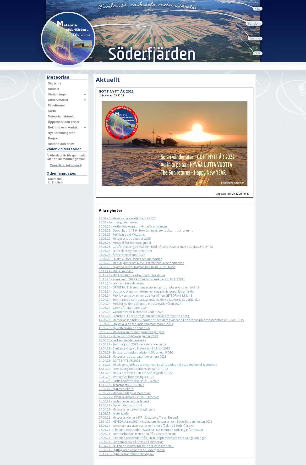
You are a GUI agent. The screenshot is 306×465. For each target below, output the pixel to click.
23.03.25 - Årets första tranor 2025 (122, 255)
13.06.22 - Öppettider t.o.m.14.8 (120, 405)
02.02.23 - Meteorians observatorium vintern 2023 (132, 356)
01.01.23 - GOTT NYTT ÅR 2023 (119, 361)
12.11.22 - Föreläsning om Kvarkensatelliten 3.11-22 (133, 369)
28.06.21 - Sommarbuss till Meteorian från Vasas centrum (137, 434)
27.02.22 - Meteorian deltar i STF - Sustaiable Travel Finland (138, 417)
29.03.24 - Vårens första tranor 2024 (123, 308)
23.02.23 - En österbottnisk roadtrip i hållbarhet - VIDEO (136, 352)
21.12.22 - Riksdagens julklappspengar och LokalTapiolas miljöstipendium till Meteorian (158, 365)
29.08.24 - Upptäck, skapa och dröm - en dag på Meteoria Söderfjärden (147, 291)
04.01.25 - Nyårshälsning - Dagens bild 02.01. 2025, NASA (137, 267)
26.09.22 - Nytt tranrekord (116, 389)
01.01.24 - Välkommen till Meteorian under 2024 (131, 312)
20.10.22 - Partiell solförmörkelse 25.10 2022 (129, 381)
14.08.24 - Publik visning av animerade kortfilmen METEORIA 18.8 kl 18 (145, 295)
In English (55, 182)
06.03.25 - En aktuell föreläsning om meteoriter (130, 259)
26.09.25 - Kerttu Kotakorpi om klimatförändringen (133, 226)
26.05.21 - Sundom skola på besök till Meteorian (131, 442)
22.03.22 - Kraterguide (114, 413)
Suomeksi (55, 179)
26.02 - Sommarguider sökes (118, 222)
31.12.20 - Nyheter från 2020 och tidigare (126, 454)
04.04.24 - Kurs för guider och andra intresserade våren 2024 (140, 304)
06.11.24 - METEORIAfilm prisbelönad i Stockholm (132, 275)
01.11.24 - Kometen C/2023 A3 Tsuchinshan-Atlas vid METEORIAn (142, 279)
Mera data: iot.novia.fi (66, 165)
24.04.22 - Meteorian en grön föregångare (127, 409)
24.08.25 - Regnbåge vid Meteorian (122, 234)
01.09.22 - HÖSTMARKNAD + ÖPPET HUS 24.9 (129, 397)
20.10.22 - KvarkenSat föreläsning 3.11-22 (126, 377)
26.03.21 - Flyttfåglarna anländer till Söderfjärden (132, 450)
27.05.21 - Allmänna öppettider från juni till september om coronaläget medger (152, 438)
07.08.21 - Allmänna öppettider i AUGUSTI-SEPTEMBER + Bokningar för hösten (151, 430)
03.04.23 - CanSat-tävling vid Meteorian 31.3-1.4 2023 (134, 348)
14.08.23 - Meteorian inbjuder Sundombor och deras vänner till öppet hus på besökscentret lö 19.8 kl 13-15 (171, 320)
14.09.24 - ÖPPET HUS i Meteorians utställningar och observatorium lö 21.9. (149, 287)
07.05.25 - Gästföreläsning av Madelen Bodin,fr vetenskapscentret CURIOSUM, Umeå (156, 247)
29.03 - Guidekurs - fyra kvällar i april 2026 (127, 218)
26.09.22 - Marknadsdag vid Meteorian (125, 393)
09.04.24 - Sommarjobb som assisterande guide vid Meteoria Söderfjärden (149, 300)
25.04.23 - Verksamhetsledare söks (122, 340)
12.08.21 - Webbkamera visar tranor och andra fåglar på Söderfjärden (146, 426)
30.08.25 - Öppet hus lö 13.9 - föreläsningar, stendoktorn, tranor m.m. (146, 230)
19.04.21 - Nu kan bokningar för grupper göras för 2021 (136, 446)
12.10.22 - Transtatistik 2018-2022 (121, 385)
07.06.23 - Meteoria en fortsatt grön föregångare (131, 332)
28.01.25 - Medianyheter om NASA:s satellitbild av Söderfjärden (141, 263)
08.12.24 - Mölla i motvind (116, 271)
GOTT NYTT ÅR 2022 (116, 91)
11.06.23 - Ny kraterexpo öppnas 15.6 (124, 328)
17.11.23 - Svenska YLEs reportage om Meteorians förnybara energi (144, 316)
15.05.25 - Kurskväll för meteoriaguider (125, 243)
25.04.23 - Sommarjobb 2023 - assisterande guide (132, 344)
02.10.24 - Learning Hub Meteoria (121, 283)
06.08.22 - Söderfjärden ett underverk (124, 401)
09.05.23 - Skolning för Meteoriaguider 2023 (128, 336)
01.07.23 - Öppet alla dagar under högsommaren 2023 (136, 324)
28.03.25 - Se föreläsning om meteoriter (125, 251)
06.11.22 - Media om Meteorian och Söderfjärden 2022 (136, 373)
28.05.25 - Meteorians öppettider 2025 (125, 239)
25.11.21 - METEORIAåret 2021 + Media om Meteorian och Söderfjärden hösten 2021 (155, 422)
